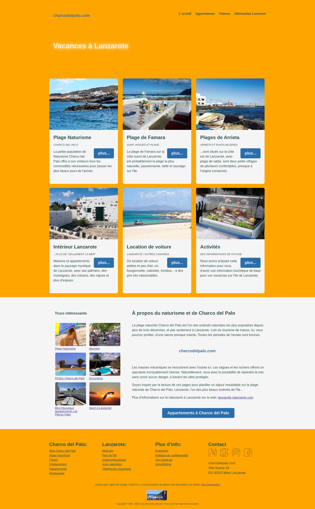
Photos (53, 459)
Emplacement (57, 464)
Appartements (205, 13)
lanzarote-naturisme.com (235, 397)
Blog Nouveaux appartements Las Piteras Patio (66, 411)
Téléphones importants (116, 468)
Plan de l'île (109, 455)
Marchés (94, 348)
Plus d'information (210, 484)
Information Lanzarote (250, 13)
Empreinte (161, 450)
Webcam (107, 450)
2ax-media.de (163, 459)
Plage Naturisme (65, 348)
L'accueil (185, 13)
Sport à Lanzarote (100, 408)
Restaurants (56, 473)
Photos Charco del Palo (70, 378)
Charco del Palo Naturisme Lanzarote (181, 504)
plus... (104, 153)
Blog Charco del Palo (62, 450)
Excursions (96, 378)
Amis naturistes (112, 464)
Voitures (224, 13)
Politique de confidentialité (171, 455)
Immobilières (163, 464)
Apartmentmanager (114, 459)
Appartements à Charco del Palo (198, 413)
